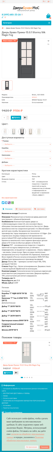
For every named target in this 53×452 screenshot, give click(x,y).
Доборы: (5, 162)
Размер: (6, 141)
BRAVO (34, 97)
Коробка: (5, 148)
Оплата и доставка (9, 398)
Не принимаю (31, 447)
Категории (26, 23)
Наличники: (6, 155)
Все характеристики (9, 198)
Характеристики (23, 209)
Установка (6, 405)
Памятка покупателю (10, 408)
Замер (5, 396)
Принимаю (44, 447)
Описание (8, 209)
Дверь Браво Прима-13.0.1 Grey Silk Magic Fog (21, 365)
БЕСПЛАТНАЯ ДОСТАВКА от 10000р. (16, 393)
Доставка (39, 209)
